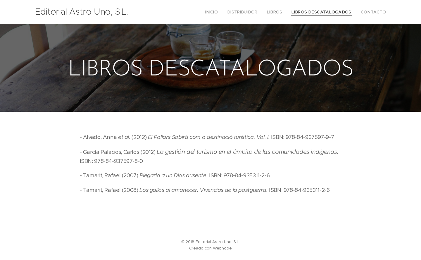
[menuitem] (224, 12)
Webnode (222, 248)
